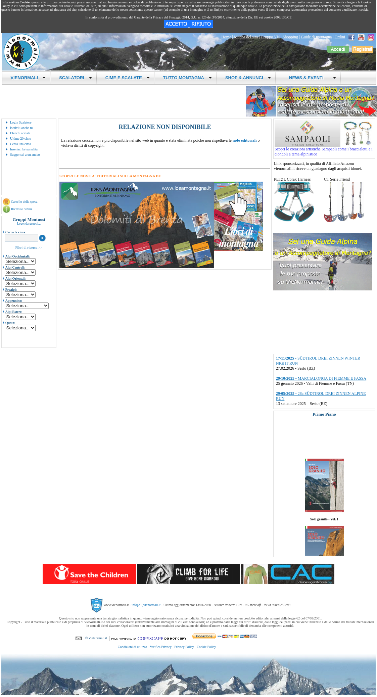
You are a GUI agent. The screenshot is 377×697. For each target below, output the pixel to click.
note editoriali (245, 140)
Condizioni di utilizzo (132, 647)
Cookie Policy (206, 647)
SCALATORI (75, 77)
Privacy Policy (184, 647)
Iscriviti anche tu (21, 128)
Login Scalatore (21, 122)
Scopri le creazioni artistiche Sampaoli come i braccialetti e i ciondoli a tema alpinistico (325, 149)
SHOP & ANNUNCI (248, 77)
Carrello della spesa (24, 201)
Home (226, 37)
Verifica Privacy (161, 647)
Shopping (290, 37)
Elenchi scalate (20, 133)
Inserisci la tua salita (24, 149)
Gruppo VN (270, 37)
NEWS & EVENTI (310, 77)
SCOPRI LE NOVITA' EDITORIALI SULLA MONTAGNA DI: (110, 176)
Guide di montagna (316, 37)
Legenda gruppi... (29, 223)
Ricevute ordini (21, 209)
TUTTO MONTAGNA (187, 77)
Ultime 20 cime (20, 138)
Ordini (340, 37)
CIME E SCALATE (127, 77)
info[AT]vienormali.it (146, 605)
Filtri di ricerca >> (28, 247)
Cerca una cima (20, 144)
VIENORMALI (28, 77)
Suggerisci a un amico (25, 154)
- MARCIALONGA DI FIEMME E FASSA (321, 378)
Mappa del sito (246, 37)
